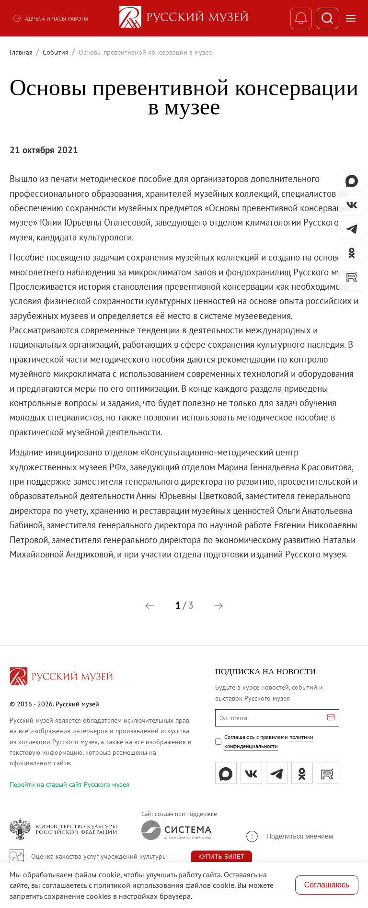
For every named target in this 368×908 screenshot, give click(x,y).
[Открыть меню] (350, 18)
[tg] (277, 772)
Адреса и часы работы (50, 18)
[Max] (226, 772)
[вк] (251, 772)
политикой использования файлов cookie (164, 885)
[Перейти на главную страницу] (61, 677)
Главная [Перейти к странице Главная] (21, 52)
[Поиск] (327, 18)
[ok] (302, 772)
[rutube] (327, 772)
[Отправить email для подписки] (331, 718)
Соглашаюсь (326, 885)
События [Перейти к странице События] (56, 52)
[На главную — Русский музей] (184, 18)
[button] (149, 606)
